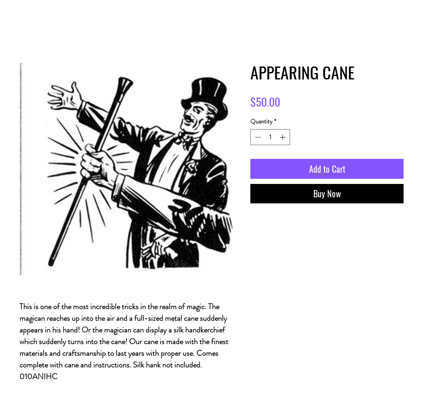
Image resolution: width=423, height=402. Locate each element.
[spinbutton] (270, 137)
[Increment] (283, 137)
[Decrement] (257, 137)
